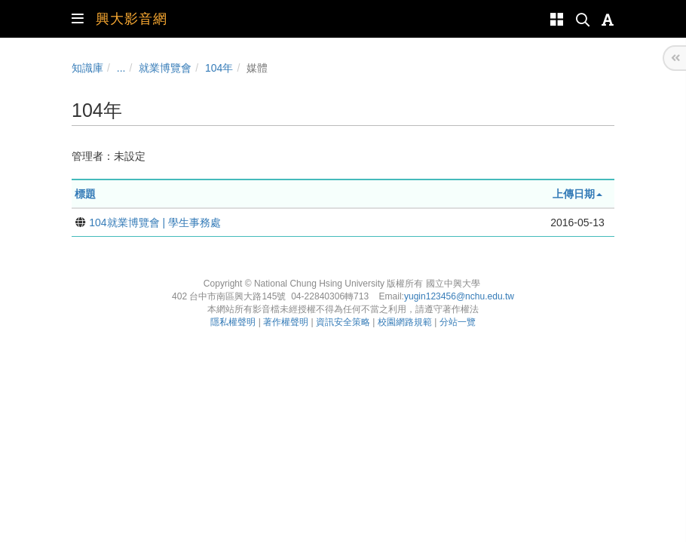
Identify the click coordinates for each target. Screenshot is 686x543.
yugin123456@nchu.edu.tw (459, 296)
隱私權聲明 (233, 322)
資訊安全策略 (343, 322)
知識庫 (87, 68)
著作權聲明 (285, 322)
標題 (85, 194)
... (121, 68)
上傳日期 (577, 194)
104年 (219, 68)
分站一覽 (457, 322)
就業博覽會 (165, 68)
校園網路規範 (405, 322)
